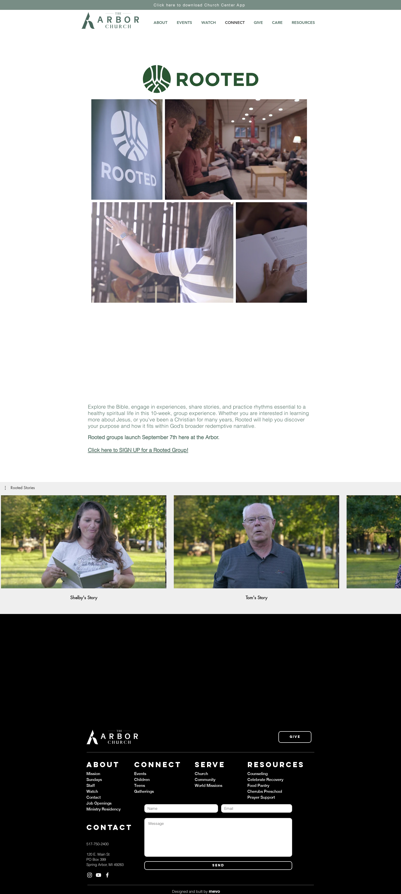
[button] (20, 488)
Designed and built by (196, 891)
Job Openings (99, 803)
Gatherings (144, 791)
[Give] (294, 737)
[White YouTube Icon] (98, 875)
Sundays (94, 779)
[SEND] (218, 865)
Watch (92, 791)
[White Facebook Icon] (107, 875)
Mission (93, 773)
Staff (90, 785)
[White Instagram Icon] (89, 875)
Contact (93, 797)
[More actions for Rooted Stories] (20, 488)
